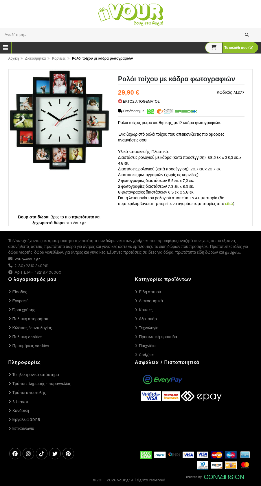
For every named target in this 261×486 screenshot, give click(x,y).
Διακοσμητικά (35, 58)
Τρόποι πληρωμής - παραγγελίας (41, 383)
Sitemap (20, 401)
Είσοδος (19, 292)
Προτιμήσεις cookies (30, 345)
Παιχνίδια (147, 345)
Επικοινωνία (23, 428)
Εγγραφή (20, 301)
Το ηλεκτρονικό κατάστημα (35, 374)
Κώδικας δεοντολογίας (32, 327)
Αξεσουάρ (148, 318)
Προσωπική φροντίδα (158, 336)
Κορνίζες (58, 58)
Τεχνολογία (149, 327)
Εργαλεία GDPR (26, 419)
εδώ (229, 203)
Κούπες (145, 310)
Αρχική (13, 58)
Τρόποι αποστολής (29, 392)
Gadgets (147, 354)
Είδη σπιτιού (150, 292)
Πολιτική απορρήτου (30, 318)
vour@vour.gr (27, 259)
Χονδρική (20, 410)
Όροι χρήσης (23, 310)
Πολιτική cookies (27, 336)
